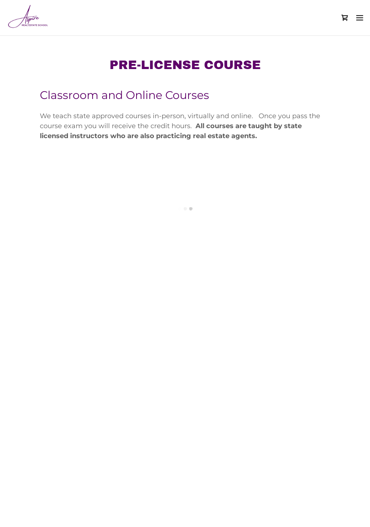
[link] (28, 17)
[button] (345, 17)
